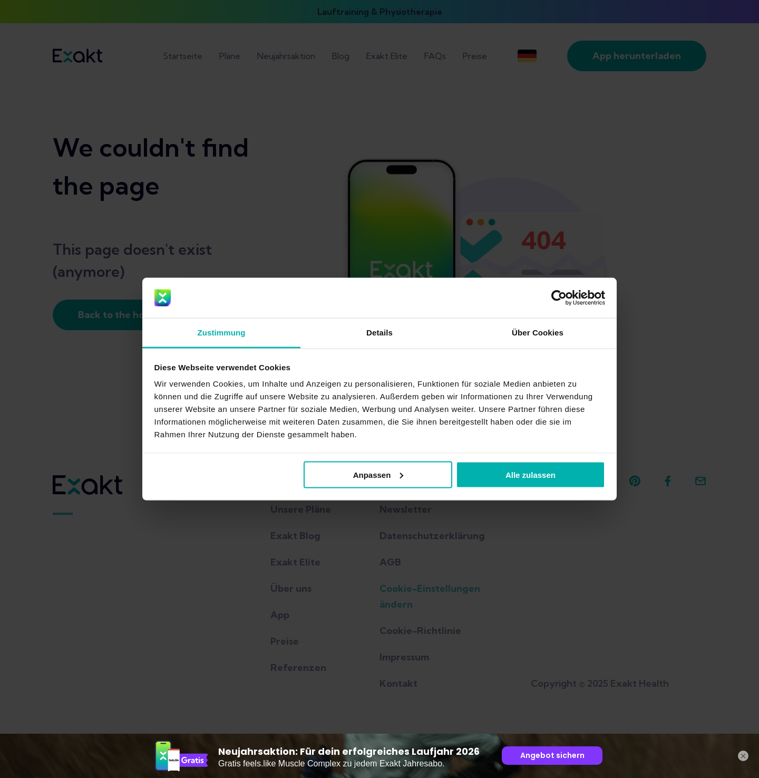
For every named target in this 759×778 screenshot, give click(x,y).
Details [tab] (379, 332)
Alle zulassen (530, 474)
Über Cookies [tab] (537, 332)
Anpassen (378, 474)
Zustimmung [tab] (222, 332)
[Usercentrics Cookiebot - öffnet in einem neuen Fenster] (559, 298)
